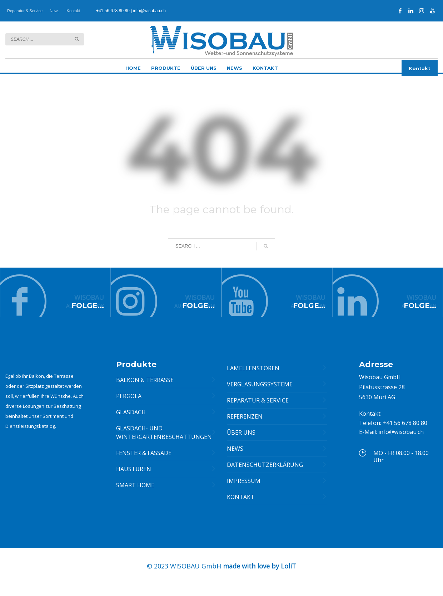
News (55, 11)
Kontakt (73, 11)
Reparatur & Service (25, 11)
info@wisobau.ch (149, 10)
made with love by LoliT (259, 570)
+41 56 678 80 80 (113, 10)
